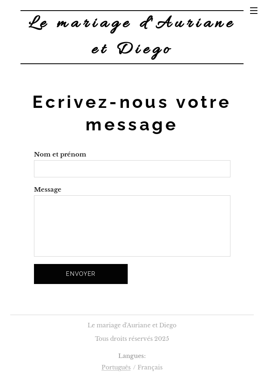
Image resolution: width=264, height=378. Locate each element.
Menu (253, 10)
